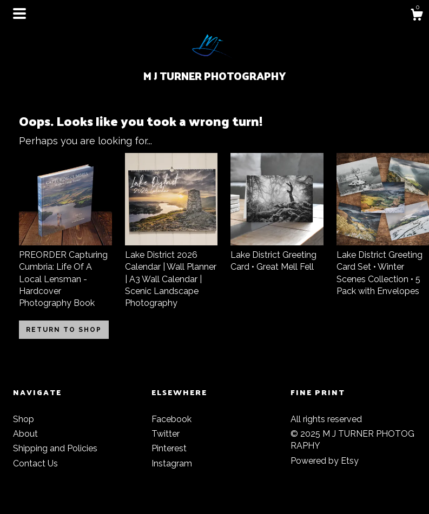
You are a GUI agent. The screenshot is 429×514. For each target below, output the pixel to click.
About (25, 434)
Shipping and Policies (55, 448)
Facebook (171, 419)
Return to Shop (64, 329)
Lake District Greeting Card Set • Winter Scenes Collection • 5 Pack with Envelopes (383, 266)
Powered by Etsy (325, 461)
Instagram (171, 463)
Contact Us (35, 463)
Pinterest (169, 448)
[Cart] (417, 16)
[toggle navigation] (19, 13)
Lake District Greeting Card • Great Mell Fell (277, 254)
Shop (23, 419)
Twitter (165, 434)
